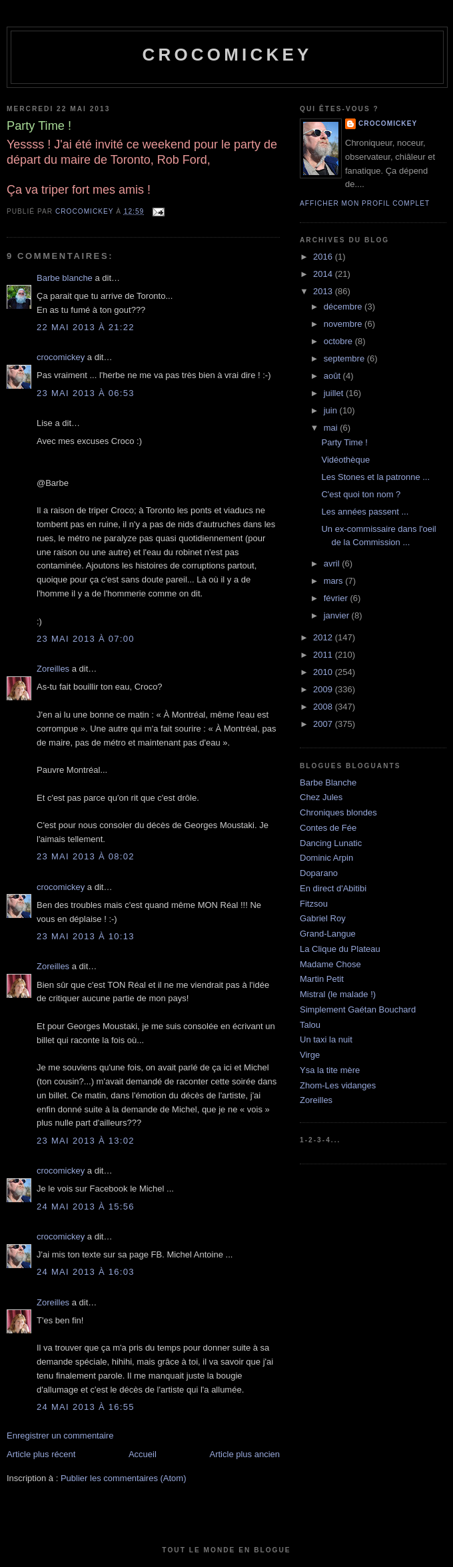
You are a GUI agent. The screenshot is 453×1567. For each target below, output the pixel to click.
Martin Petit (322, 979)
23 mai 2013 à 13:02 (86, 1141)
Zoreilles (53, 669)
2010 (324, 672)
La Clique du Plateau (340, 949)
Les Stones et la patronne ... (375, 477)
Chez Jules (321, 797)
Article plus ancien (245, 1454)
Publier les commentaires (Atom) (124, 1478)
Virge (310, 1055)
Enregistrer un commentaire (60, 1436)
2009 (324, 689)
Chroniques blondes (338, 812)
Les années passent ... (364, 512)
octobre (339, 341)
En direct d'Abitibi (333, 888)
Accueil (143, 1454)
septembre (345, 358)
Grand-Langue (328, 934)
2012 (324, 637)
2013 (324, 291)
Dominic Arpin (326, 858)
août (333, 376)
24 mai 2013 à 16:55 (86, 1407)
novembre (344, 324)
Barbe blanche (65, 278)
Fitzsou (314, 904)
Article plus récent (41, 1454)
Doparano (319, 873)
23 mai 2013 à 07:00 (86, 639)
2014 (324, 274)
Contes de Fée (328, 828)
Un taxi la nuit (326, 1039)
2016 (324, 257)
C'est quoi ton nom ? (360, 494)
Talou (310, 1025)
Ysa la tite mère (330, 1070)
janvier (338, 615)
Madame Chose (330, 964)
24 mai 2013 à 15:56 (86, 1207)
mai (332, 428)
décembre (344, 307)
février (337, 598)
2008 (324, 707)
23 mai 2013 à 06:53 (86, 393)
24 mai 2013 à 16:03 (86, 1272)
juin (332, 410)
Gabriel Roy (323, 918)
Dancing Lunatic (331, 843)
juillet (335, 393)
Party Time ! (344, 442)
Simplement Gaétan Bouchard (358, 1009)
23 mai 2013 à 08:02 (86, 856)
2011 (324, 655)
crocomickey (227, 55)
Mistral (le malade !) (338, 994)
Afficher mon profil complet (365, 203)
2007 (324, 724)
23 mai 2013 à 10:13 (86, 936)
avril (333, 563)
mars (335, 581)
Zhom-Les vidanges (338, 1085)
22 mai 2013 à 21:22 (86, 327)
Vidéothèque (345, 460)
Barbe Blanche (328, 782)
